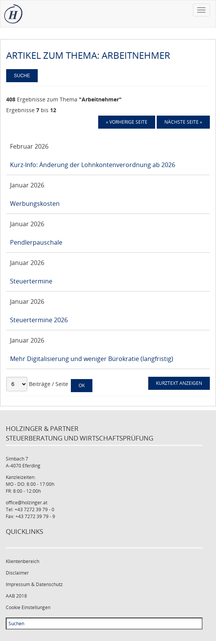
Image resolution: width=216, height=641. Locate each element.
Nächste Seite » (183, 122)
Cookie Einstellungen (28, 607)
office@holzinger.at (26, 502)
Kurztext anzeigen (179, 383)
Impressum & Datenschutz (34, 584)
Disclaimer (17, 573)
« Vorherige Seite (126, 122)
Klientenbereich (22, 561)
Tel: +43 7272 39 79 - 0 (30, 509)
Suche (22, 75)
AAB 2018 (16, 596)
